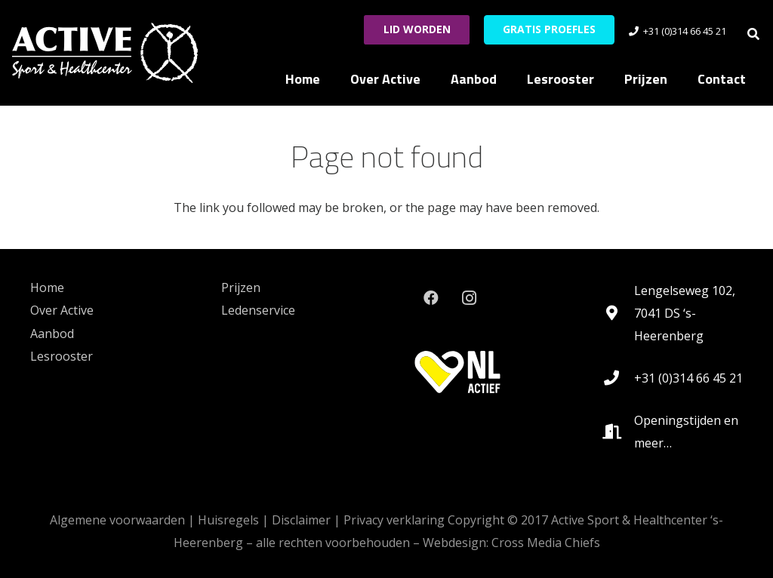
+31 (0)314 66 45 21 (688, 378)
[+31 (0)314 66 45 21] (618, 378)
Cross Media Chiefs (545, 542)
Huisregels (228, 520)
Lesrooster (61, 356)
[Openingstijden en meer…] (618, 431)
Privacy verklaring (394, 520)
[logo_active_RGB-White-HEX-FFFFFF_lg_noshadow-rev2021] (105, 53)
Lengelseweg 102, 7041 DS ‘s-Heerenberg (684, 313)
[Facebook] (431, 298)
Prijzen (240, 287)
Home (47, 287)
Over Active (62, 310)
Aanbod (52, 333)
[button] (754, 34)
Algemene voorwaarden (117, 520)
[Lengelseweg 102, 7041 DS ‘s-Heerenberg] (618, 313)
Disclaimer (301, 520)
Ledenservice (258, 310)
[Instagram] (469, 298)
